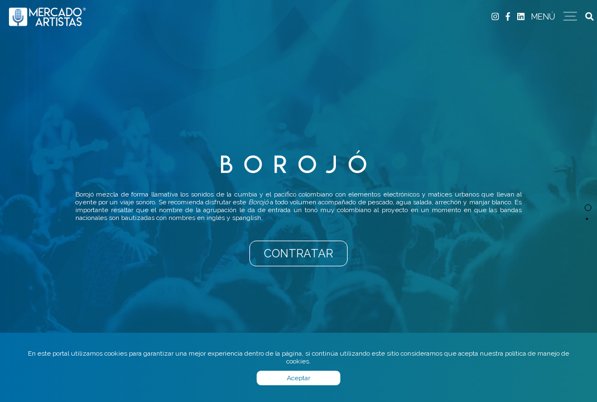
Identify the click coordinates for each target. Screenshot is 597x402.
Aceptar (298, 378)
